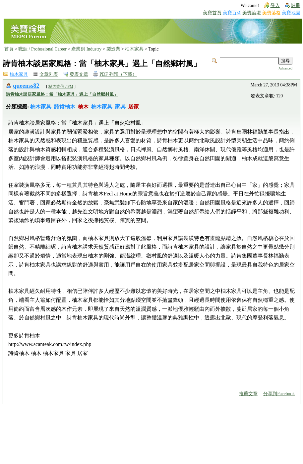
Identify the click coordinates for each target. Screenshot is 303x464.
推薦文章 (248, 393)
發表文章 (79, 74)
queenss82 (26, 85)
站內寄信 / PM (60, 86)
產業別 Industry (86, 49)
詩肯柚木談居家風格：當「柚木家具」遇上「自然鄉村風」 (62, 94)
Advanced (285, 68)
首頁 (9, 49)
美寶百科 (232, 12)
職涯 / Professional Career (42, 49)
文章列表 (48, 74)
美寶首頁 (212, 12)
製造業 (113, 49)
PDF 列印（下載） (118, 74)
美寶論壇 (251, 12)
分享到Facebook (279, 393)
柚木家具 (134, 49)
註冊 (295, 5)
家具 (120, 106)
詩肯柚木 (64, 106)
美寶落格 (271, 12)
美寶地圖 (291, 12)
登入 (275, 5)
